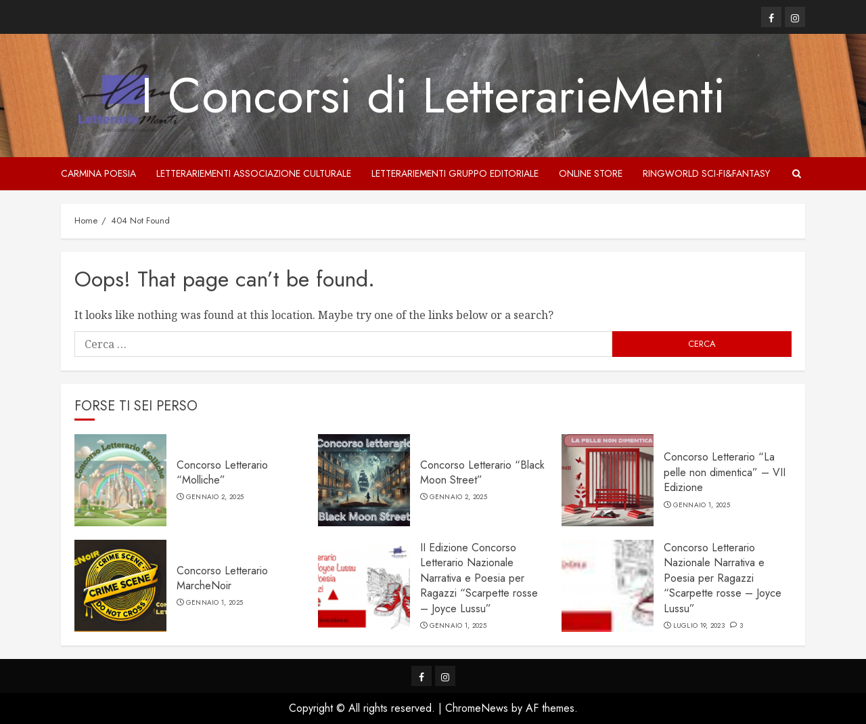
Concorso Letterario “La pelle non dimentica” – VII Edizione (724, 472)
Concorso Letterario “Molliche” (222, 472)
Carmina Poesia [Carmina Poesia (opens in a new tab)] (98, 173)
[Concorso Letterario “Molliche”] (120, 480)
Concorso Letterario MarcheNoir (222, 578)
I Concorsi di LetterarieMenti (433, 95)
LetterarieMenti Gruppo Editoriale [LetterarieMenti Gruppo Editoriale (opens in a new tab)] (455, 173)
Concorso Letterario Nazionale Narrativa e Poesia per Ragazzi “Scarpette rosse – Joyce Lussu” (722, 578)
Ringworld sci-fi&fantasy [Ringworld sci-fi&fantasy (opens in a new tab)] (706, 173)
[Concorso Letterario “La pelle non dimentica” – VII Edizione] (608, 480)
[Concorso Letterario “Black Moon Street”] (364, 480)
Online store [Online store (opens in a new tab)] (590, 173)
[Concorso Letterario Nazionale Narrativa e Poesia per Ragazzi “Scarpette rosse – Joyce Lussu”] (608, 586)
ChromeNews (476, 708)
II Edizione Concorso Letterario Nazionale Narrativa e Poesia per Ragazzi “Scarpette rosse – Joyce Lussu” (479, 578)
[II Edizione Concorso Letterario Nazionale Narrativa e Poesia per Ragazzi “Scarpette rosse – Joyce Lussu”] (364, 586)
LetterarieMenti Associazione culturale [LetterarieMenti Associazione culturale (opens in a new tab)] (253, 173)
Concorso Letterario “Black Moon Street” (482, 472)
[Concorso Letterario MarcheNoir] (120, 586)
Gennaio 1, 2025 (702, 505)
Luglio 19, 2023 (699, 626)
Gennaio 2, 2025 (215, 497)
